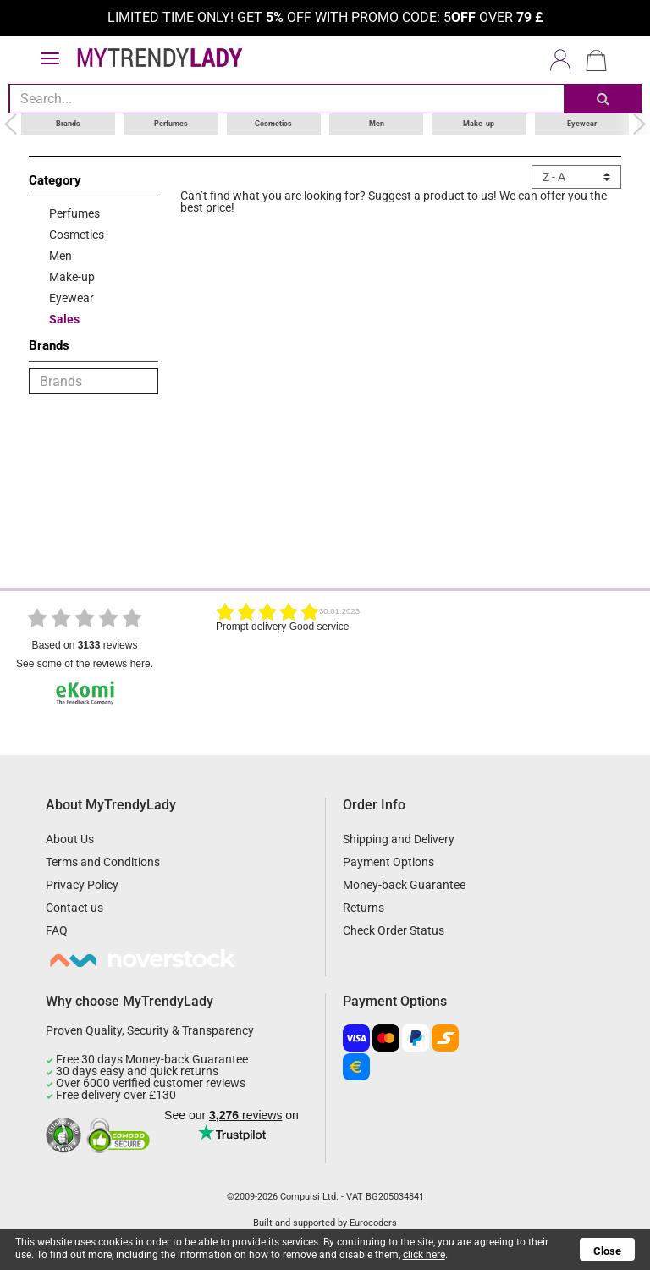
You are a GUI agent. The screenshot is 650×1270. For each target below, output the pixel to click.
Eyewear (582, 123)
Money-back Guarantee (404, 885)
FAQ (57, 930)
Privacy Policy (82, 885)
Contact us (74, 907)
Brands (68, 123)
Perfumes (171, 123)
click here (424, 1255)
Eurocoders (373, 1223)
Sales (64, 319)
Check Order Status (393, 930)
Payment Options (388, 862)
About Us (70, 839)
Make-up (478, 123)
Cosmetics (273, 123)
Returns (363, 907)
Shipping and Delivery (398, 839)
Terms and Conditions (103, 862)
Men (376, 123)
